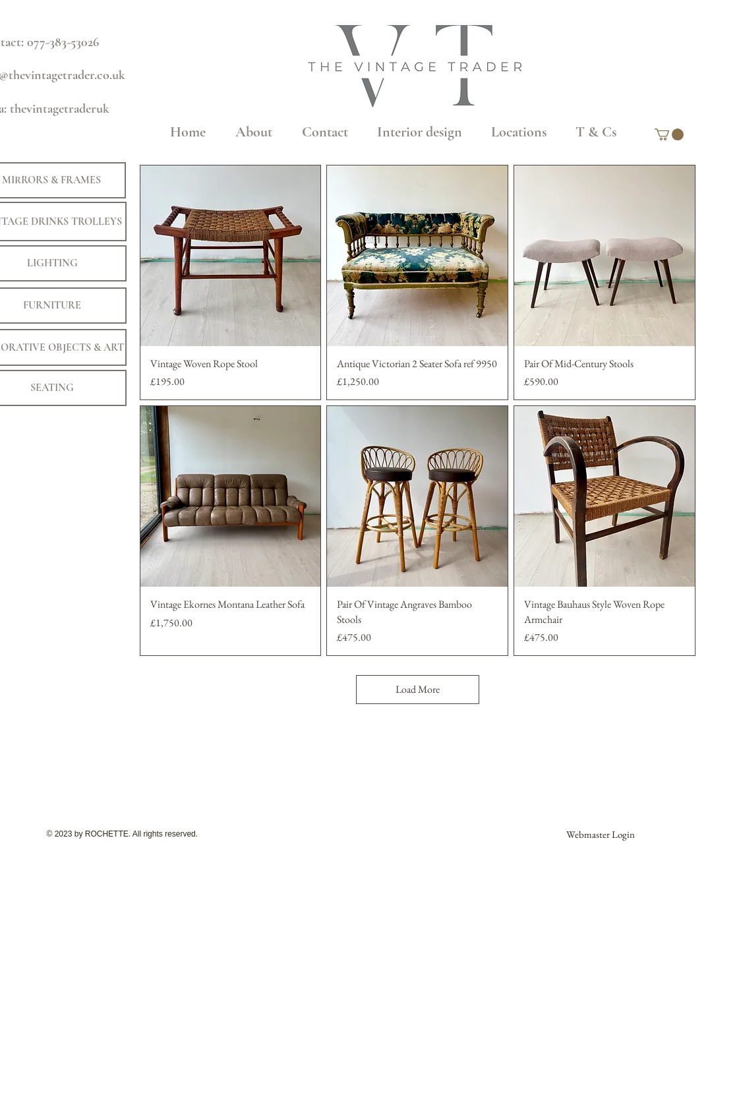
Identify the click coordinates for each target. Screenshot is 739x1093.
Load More (418, 689)
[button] (669, 134)
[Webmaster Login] (600, 834)
